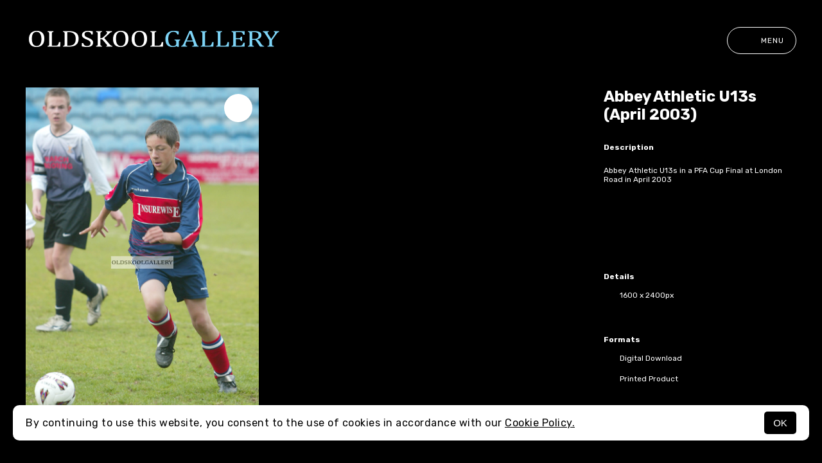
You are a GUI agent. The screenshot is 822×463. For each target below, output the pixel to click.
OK (780, 422)
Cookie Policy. (540, 423)
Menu (761, 40)
